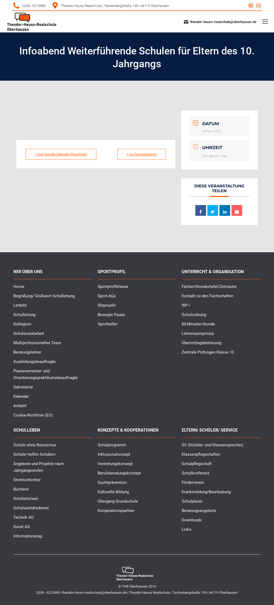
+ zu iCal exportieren (141, 154)
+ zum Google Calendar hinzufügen (61, 154)
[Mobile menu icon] (265, 21)
